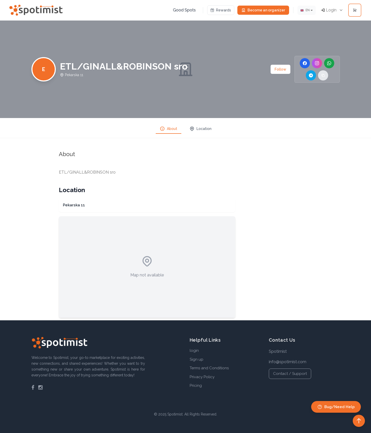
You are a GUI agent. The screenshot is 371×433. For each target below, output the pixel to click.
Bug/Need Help (336, 406)
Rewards (220, 10)
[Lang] (306, 10)
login (194, 350)
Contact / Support (290, 373)
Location (200, 128)
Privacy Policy (202, 377)
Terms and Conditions (209, 368)
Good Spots (184, 10)
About (168, 128)
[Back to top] (359, 421)
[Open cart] (355, 10)
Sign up (196, 359)
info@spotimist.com (287, 361)
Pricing (196, 385)
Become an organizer (263, 10)
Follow (280, 69)
